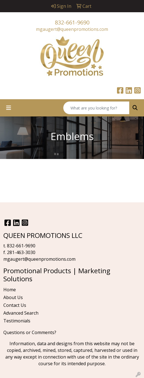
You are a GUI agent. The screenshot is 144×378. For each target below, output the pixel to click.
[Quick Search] (96, 107)
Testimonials (16, 321)
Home (9, 290)
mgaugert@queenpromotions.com (72, 29)
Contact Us (14, 305)
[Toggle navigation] (8, 108)
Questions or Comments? (29, 332)
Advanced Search (20, 313)
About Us (13, 297)
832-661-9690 (72, 22)
